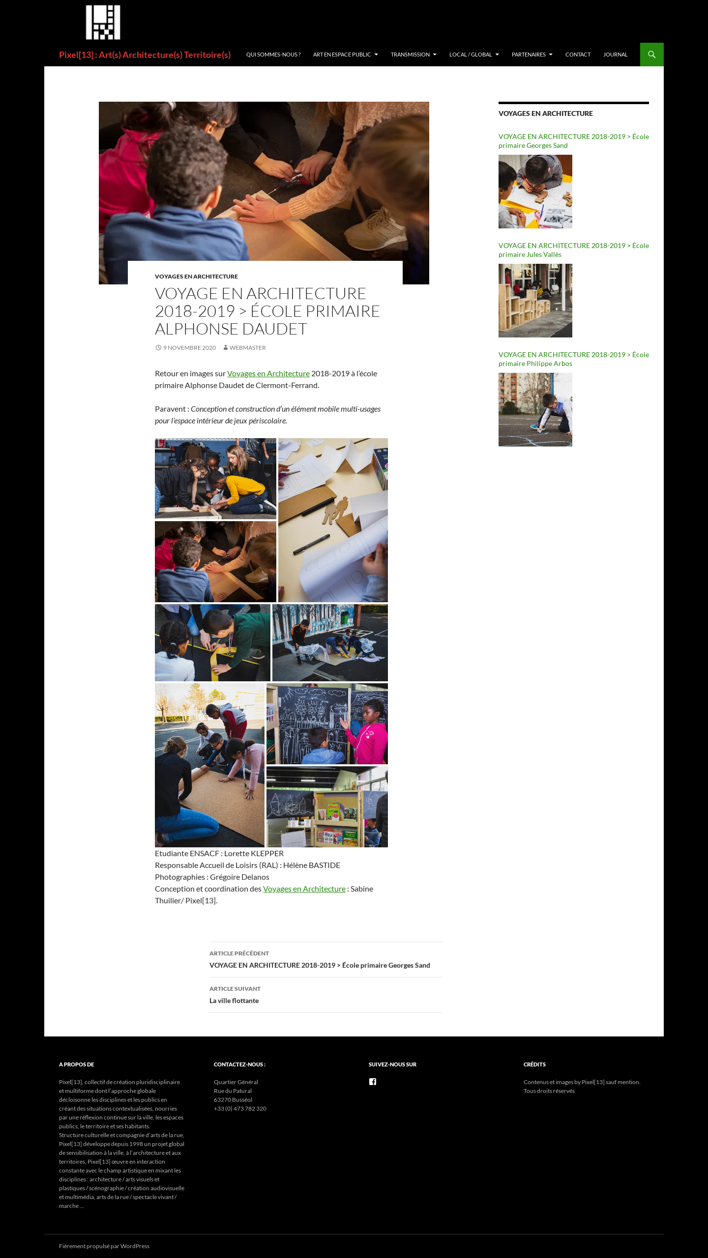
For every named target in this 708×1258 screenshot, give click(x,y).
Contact (577, 54)
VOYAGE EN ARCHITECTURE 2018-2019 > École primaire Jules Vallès (574, 249)
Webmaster (248, 347)
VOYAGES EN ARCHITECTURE (196, 276)
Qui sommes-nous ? (273, 54)
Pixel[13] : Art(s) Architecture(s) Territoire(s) (145, 54)
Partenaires (529, 54)
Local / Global (470, 54)
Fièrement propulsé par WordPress (104, 1246)
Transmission (410, 54)
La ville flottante (325, 994)
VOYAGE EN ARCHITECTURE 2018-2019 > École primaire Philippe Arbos (574, 358)
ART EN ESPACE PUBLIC (342, 54)
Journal (615, 54)
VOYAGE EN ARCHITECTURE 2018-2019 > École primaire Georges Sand (325, 958)
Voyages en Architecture (268, 373)
